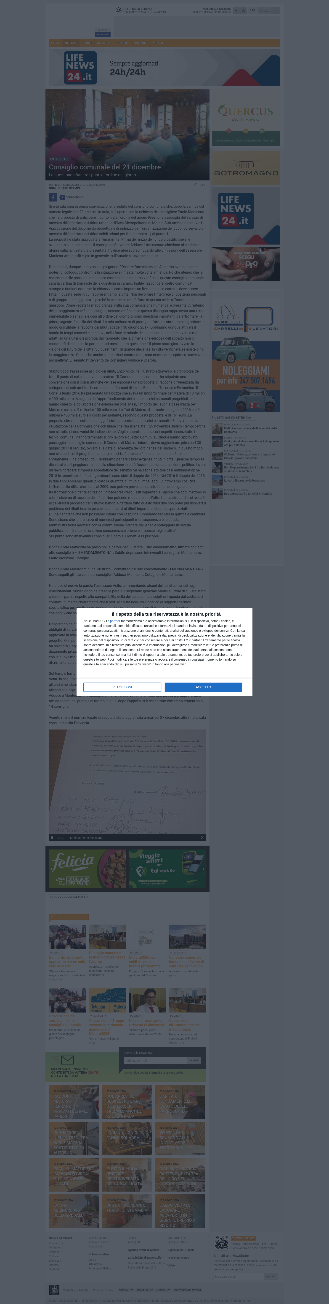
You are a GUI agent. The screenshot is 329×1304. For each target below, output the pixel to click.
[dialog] (164, 652)
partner (115, 621)
